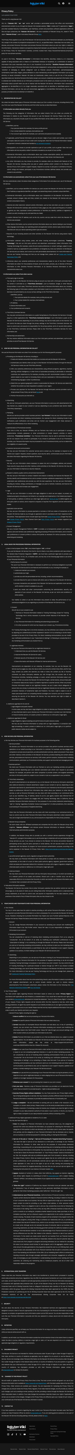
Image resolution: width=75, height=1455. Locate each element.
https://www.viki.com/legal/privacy (35, 1383)
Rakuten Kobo (13, 1449)
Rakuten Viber (22, 1449)
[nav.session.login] (63, 3)
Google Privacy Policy (17, 519)
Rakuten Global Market (33, 1449)
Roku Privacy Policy (47, 519)
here (39, 34)
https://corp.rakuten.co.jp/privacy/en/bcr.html (17, 1297)
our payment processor (43, 143)
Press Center (32, 1439)
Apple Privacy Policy (54, 516)
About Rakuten (61, 1449)
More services (52, 1449)
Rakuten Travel (43, 1449)
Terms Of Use (53, 1426)
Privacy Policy (53, 1429)
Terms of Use (54, 499)
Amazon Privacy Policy (14, 522)
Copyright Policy (54, 1436)
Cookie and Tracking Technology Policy (23, 974)
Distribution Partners (34, 1434)
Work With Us (32, 1429)
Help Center (32, 1426)
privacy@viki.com (19, 999)
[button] (69, 3)
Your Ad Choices (35, 987)
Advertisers (32, 1437)
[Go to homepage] (37, 3)
